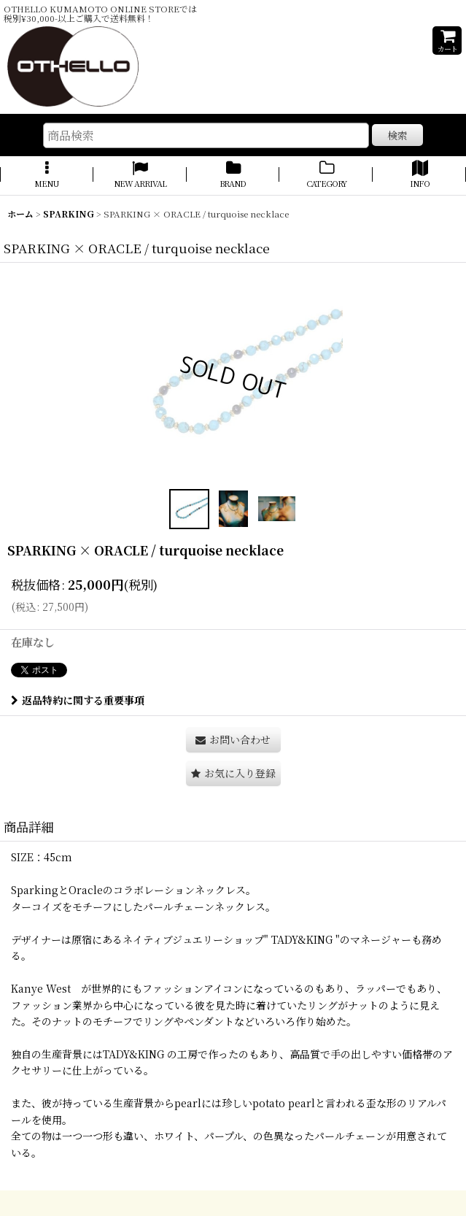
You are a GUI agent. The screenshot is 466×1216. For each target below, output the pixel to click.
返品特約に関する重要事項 (77, 700)
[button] (46, 175)
